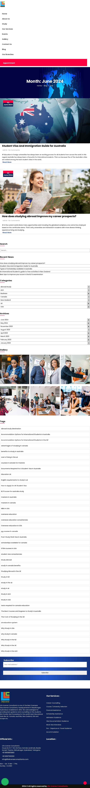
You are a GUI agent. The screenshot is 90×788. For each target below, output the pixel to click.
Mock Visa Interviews (53, 725)
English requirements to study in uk (14, 480)
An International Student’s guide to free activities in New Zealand (25, 271)
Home (4, 14)
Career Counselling (53, 703)
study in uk (5, 588)
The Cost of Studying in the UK (13, 617)
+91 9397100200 (8, 756)
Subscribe (45, 673)
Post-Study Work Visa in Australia (14, 537)
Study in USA (6, 600)
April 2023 (4, 333)
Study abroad (6, 560)
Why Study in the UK (8, 645)
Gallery (5, 39)
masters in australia (8, 497)
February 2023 (6, 340)
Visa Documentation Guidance (57, 721)
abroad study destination (11, 428)
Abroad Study (6, 287)
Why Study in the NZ (8, 640)
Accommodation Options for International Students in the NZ (24, 440)
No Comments (14, 150)
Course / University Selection (56, 707)
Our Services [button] (7, 29)
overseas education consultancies (14, 520)
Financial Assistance (53, 710)
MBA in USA (5, 508)
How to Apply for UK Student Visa (14, 486)
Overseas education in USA (11, 525)
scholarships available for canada (14, 543)
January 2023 (6, 343)
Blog (4, 49)
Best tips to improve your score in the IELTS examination (21, 274)
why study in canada (9, 634)
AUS (2, 290)
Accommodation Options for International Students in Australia (25, 434)
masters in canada (8, 503)
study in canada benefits (10, 565)
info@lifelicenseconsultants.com (15, 759)
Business (4, 293)
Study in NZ (5, 577)
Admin (5, 150)
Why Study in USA (7, 628)
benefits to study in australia (12, 451)
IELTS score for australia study (12, 491)
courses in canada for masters (13, 463)
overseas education (9, 514)
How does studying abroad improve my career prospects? (39, 216)
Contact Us (7, 44)
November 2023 (7, 326)
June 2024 (4, 320)
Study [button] (4, 24)
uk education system (9, 622)
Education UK (6, 474)
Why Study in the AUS (9, 651)
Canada (4, 297)
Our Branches (8, 54)
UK (2, 303)
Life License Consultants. (57, 786)
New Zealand (6, 300)
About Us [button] (6, 19)
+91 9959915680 (8, 752)
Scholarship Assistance (54, 714)
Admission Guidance (53, 717)
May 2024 (4, 323)
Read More (7, 162)
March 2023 (5, 336)
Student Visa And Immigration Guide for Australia (34, 146)
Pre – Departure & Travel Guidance (59, 728)
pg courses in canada (9, 531)
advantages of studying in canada (14, 446)
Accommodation (52, 732)
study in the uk (6, 583)
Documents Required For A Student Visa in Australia (21, 468)
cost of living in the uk (9, 457)
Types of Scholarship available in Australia (16, 269)
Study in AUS (6, 594)
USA (2, 307)
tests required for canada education (15, 605)
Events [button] (5, 34)
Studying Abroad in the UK (11, 571)
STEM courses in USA (9, 548)
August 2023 (5, 330)
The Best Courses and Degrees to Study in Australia (21, 611)
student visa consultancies (11, 554)
